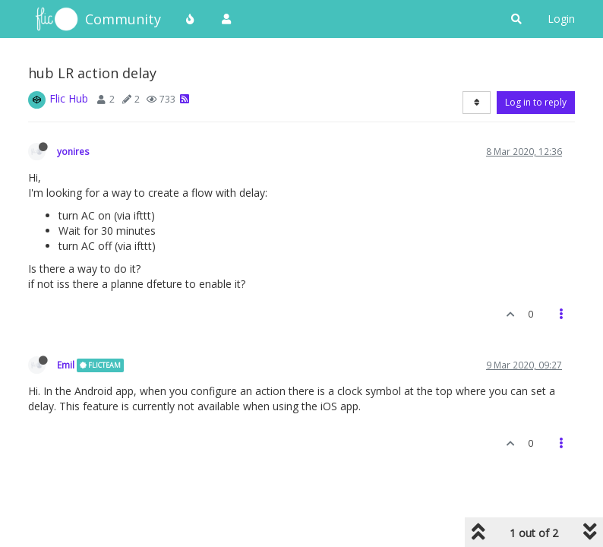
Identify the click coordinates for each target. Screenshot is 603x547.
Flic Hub (68, 98)
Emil (65, 365)
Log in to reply (536, 102)
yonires (73, 151)
